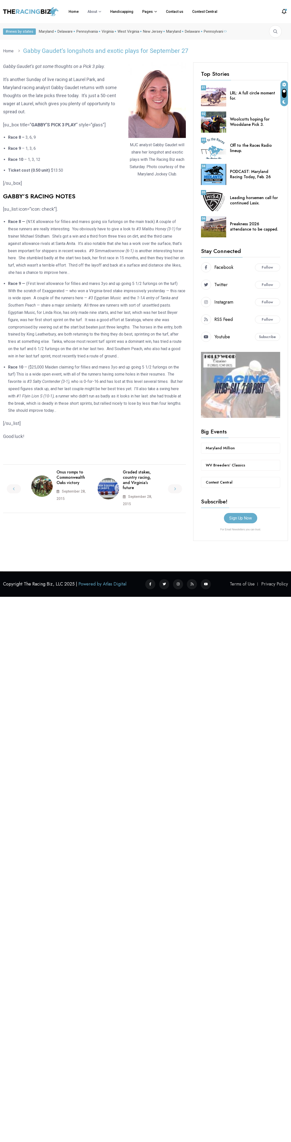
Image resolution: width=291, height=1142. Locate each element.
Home (74, 12)
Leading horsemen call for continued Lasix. (254, 200)
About (92, 12)
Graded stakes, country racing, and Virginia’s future (137, 480)
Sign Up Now (240, 518)
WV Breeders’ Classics (225, 465)
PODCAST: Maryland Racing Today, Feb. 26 (250, 174)
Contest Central (204, 12)
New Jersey (151, 31)
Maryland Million (220, 448)
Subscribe (267, 337)
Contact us (174, 12)
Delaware (64, 31)
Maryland (45, 31)
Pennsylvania (86, 31)
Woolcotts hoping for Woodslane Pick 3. (250, 121)
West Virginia (127, 31)
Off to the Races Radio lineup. (251, 148)
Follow (267, 267)
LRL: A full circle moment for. (252, 95)
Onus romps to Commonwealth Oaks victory (70, 477)
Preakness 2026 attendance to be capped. (254, 226)
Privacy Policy (274, 584)
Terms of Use (242, 584)
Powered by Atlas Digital (102, 584)
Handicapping (121, 12)
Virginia (107, 31)
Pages (147, 12)
